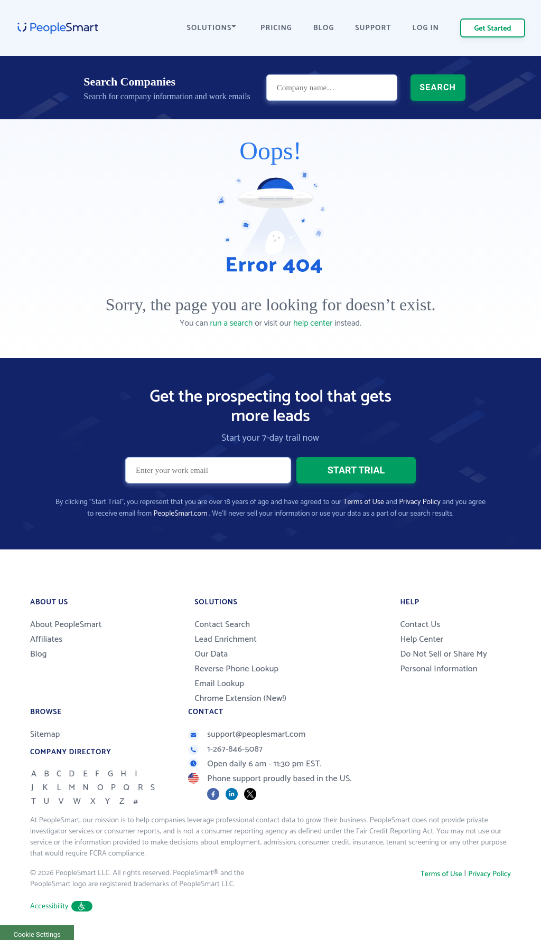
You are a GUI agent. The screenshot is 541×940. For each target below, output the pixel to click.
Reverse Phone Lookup (236, 669)
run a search (231, 323)
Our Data (211, 654)
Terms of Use (363, 502)
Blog (38, 654)
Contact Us (420, 625)
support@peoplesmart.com (246, 734)
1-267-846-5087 (225, 749)
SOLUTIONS (212, 28)
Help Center (421, 639)
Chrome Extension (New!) (240, 698)
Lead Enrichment (225, 639)
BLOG (323, 28)
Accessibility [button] (61, 906)
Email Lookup (219, 684)
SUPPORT (373, 28)
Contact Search (222, 625)
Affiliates (46, 639)
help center (312, 323)
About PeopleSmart (65, 625)
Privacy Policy (420, 502)
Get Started (492, 29)
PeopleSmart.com (180, 514)
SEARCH (437, 87)
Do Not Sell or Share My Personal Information (443, 661)
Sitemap (45, 734)
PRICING (276, 28)
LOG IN (426, 28)
